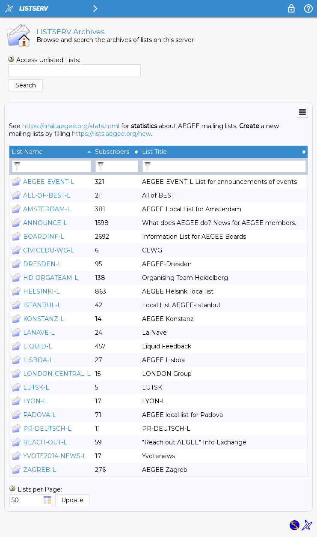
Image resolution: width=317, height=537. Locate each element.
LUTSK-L (36, 387)
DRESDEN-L (42, 264)
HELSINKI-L (41, 291)
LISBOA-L (38, 360)
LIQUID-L (37, 346)
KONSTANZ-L (43, 319)
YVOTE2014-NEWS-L (54, 456)
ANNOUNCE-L (45, 223)
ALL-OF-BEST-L (47, 195)
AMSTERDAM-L (47, 209)
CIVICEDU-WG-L (48, 250)
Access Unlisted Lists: (48, 60)
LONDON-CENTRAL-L (57, 374)
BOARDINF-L (43, 236)
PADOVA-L (39, 415)
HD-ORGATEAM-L (50, 278)
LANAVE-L (39, 332)
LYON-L (35, 401)
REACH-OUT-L (45, 442)
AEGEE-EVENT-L (48, 182)
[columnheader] (51, 152)
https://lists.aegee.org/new (111, 134)
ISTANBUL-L (42, 305)
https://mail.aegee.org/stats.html (70, 126)
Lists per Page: (40, 489)
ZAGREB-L (39, 470)
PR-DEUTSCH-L (47, 428)
